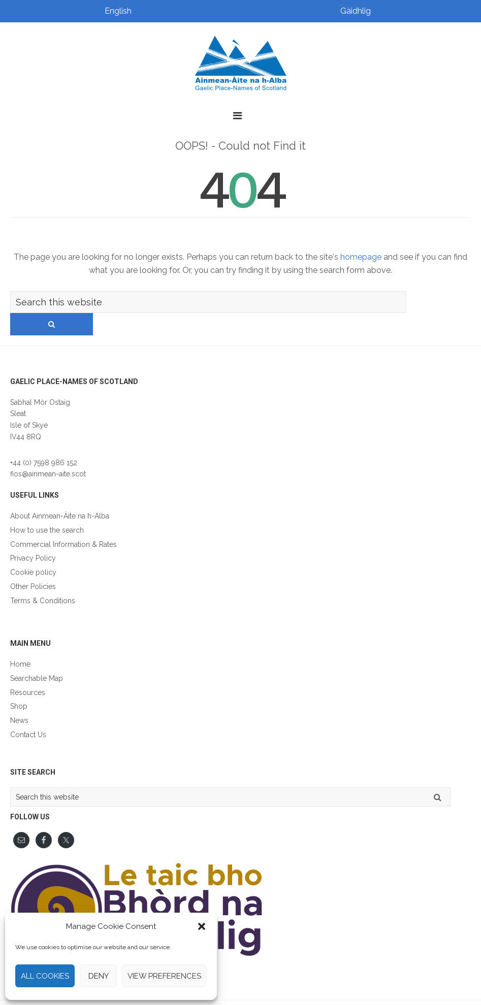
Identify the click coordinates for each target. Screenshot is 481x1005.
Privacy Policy (33, 536)
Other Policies (33, 565)
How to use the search (47, 508)
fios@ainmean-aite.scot (48, 452)
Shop (18, 684)
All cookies (45, 976)
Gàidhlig (355, 11)
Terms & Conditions (42, 579)
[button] (202, 926)
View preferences (164, 976)
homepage (360, 257)
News (19, 699)
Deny (98, 976)
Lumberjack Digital (363, 991)
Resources (27, 671)
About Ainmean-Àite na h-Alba (59, 494)
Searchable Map (36, 656)
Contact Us (28, 713)
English (118, 11)
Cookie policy (33, 550)
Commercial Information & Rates (63, 522)
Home (20, 642)
